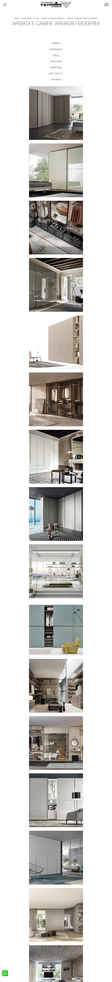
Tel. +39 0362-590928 (88, 954)
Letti (7, 936)
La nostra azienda (93, 936)
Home (16, 18)
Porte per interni (66, 936)
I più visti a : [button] (56, 74)
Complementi (64, 942)
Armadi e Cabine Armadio (52, 18)
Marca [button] (56, 44)
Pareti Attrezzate (40, 939)
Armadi (8, 942)
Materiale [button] (56, 50)
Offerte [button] (56, 80)
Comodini (9, 944)
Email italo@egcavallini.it (64, 957)
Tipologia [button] (56, 62)
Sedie (34, 944)
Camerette (10, 939)
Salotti (35, 936)
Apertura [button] (56, 68)
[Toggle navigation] (106, 4)
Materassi (62, 944)
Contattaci (89, 939)
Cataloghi (88, 942)
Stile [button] (56, 56)
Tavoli (34, 942)
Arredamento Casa (30, 18)
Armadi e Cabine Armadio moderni (82, 18)
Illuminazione (64, 939)
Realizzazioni (90, 944)
